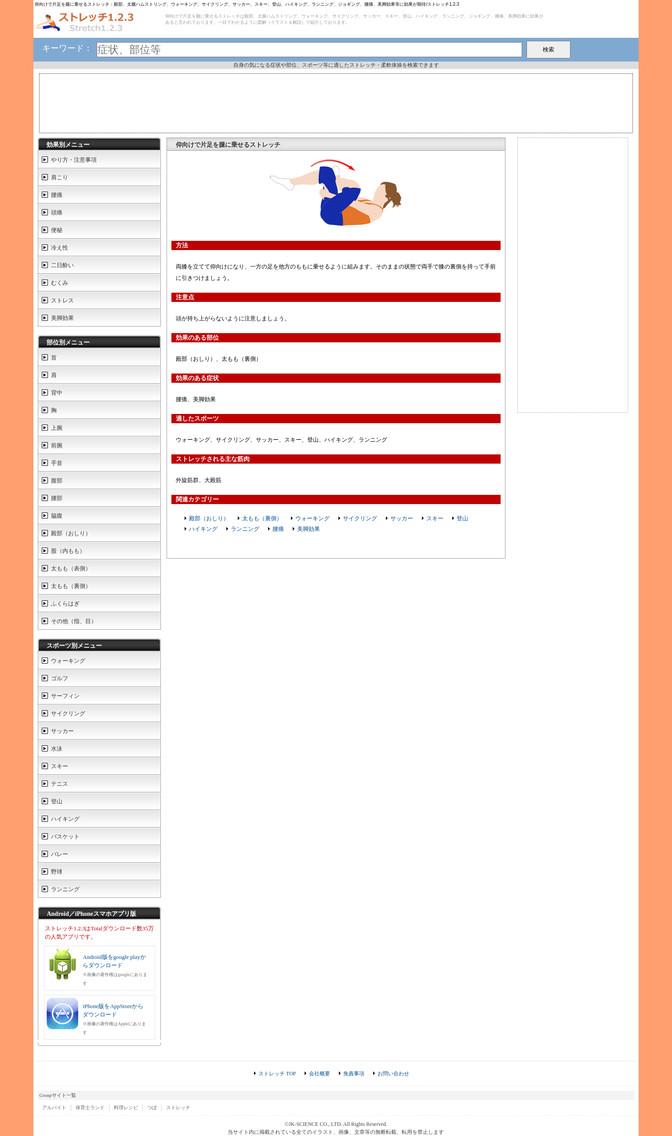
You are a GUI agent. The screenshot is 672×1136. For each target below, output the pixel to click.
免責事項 (353, 1074)
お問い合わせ (393, 1074)
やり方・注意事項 (74, 159)
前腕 (56, 445)
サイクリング (360, 518)
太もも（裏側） (262, 518)
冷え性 (59, 247)
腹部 (56, 480)
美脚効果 (308, 529)
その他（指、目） (74, 621)
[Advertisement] (336, 102)
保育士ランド (90, 1107)
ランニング (245, 529)
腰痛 (278, 529)
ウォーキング (312, 518)
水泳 (56, 748)
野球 (56, 871)
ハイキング (203, 529)
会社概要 (319, 1074)
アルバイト (54, 1107)
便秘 (56, 230)
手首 (56, 463)
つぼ (152, 1107)
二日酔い (62, 265)
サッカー (401, 518)
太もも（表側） (71, 568)
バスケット (65, 836)
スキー (434, 518)
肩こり (59, 177)
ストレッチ (178, 1107)
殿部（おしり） (209, 518)
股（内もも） (68, 551)
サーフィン (65, 696)
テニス (59, 783)
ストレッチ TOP (277, 1074)
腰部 (56, 498)
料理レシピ (126, 1107)
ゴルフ (59, 678)
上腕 (56, 428)
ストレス (62, 300)
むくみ (59, 282)
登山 (462, 518)
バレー (59, 854)
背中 (56, 392)
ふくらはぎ (65, 603)
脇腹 (56, 515)
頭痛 (56, 212)
